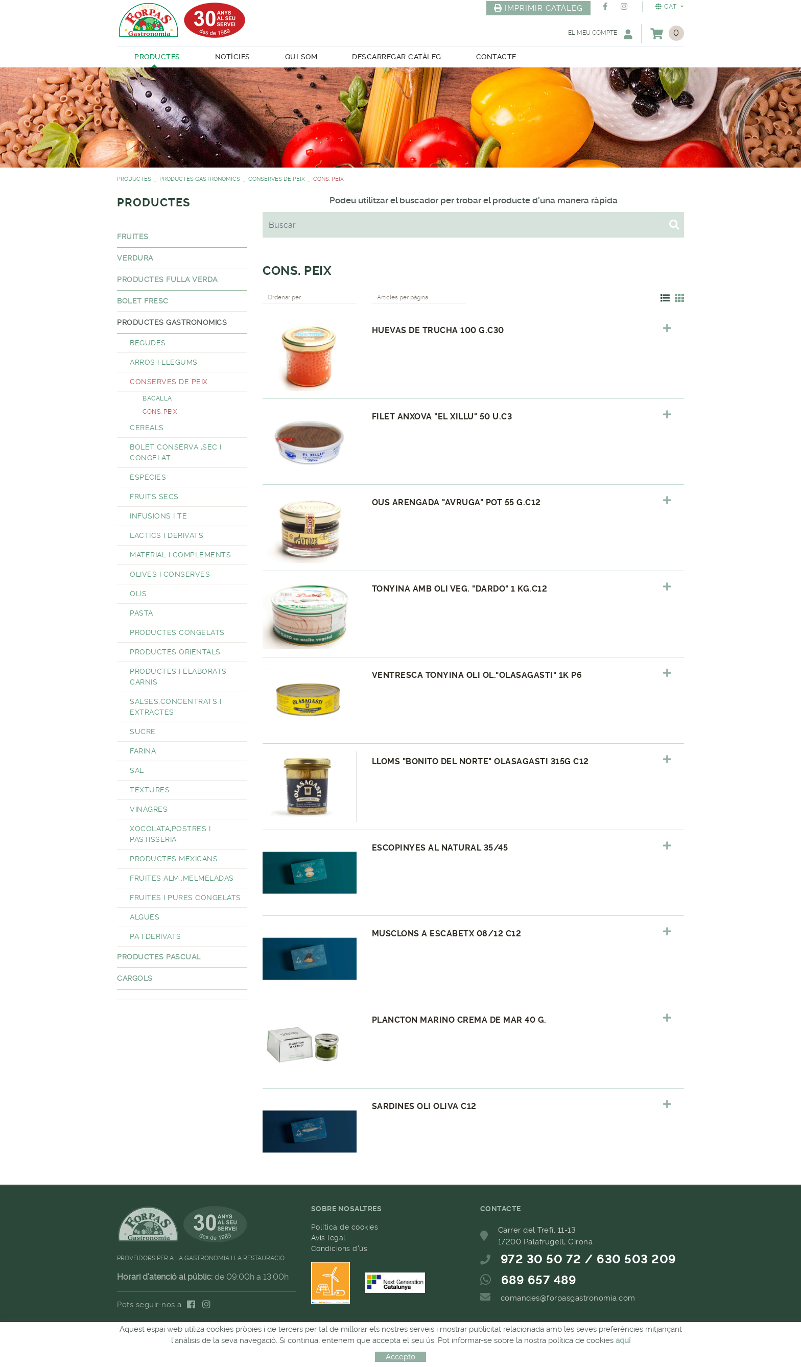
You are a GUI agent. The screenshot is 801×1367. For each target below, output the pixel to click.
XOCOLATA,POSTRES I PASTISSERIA (170, 833)
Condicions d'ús (339, 1248)
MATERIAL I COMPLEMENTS (180, 555)
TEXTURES (150, 790)
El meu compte (600, 34)
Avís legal (328, 1238)
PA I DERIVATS (155, 936)
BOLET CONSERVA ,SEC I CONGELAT (176, 452)
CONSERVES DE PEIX (276, 179)
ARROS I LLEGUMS (164, 362)
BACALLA (157, 398)
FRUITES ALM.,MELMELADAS (182, 878)
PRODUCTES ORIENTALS (175, 652)
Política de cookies (345, 1227)
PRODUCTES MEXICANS (174, 859)
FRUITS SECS (154, 496)
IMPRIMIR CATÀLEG (538, 8)
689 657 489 (539, 1280)
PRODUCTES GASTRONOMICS (199, 179)
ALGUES (144, 917)
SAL (137, 770)
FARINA (143, 751)
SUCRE (143, 731)
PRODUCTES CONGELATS (177, 632)
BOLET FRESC (143, 301)
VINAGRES (149, 809)
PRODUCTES (134, 179)
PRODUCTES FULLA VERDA (167, 279)
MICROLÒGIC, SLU (397, 1341)
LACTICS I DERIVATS (166, 535)
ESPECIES (148, 477)
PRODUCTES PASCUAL (159, 957)
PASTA (141, 613)
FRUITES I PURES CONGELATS (185, 897)
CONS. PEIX (160, 411)
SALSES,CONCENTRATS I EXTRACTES (175, 706)
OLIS (138, 594)
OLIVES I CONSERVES (170, 574)
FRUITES (133, 236)
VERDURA (135, 258)
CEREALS (147, 427)
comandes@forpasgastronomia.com (568, 1298)
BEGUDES (148, 343)
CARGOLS (135, 978)
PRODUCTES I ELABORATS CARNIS (178, 676)
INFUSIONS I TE (158, 516)
